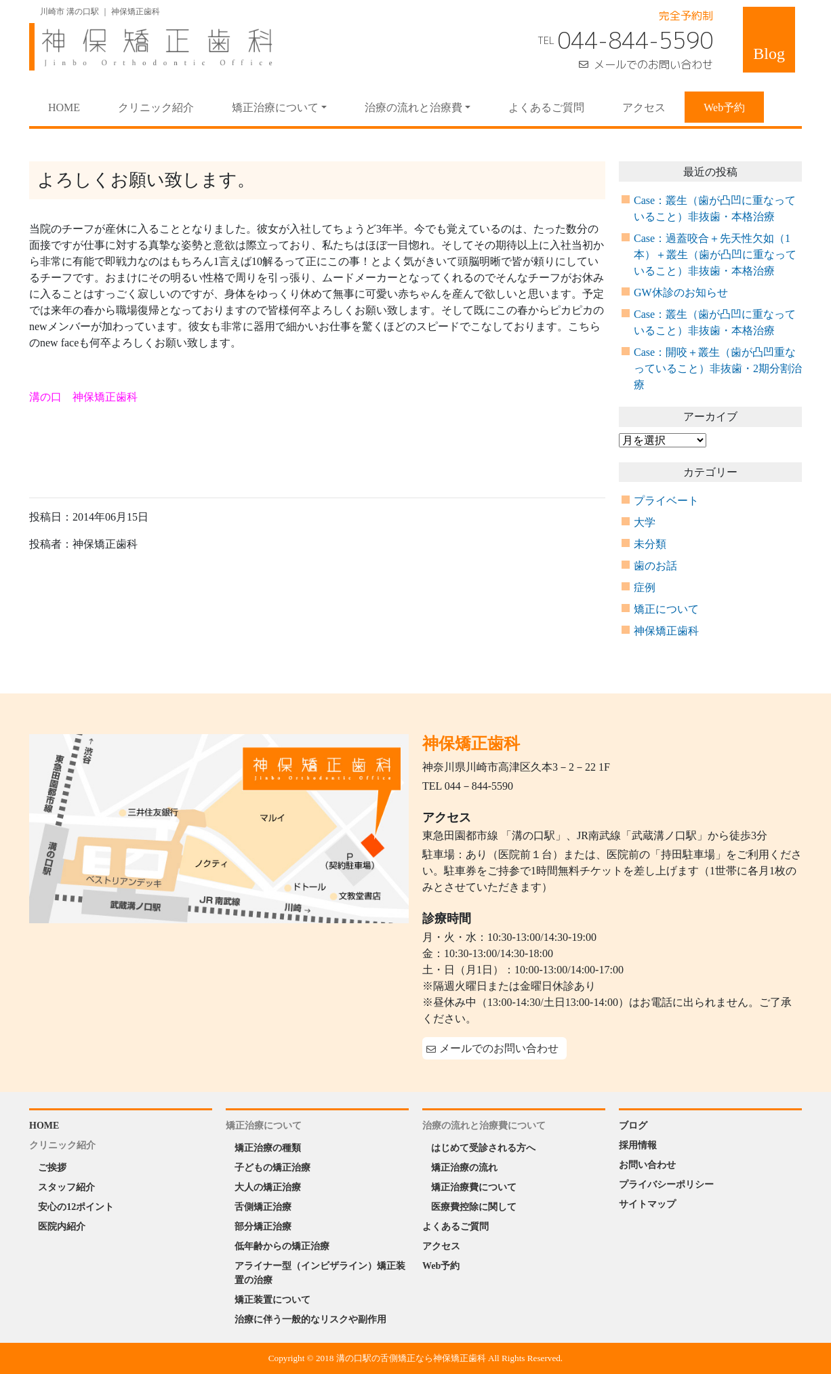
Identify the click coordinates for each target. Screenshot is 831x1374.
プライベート (666, 500)
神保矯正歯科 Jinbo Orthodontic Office (151, 46)
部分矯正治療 (263, 1226)
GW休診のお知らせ (681, 292)
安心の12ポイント (76, 1207)
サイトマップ (647, 1204)
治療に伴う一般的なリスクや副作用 (310, 1319)
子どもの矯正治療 (272, 1168)
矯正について (666, 609)
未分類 (650, 544)
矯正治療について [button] (275, 107)
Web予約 (724, 107)
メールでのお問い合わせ (653, 64)
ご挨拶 (52, 1168)
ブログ (633, 1125)
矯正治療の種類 (268, 1148)
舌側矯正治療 (263, 1207)
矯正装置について (272, 1300)
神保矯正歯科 (666, 631)
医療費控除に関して (473, 1207)
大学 (644, 522)
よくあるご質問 (546, 107)
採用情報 (638, 1145)
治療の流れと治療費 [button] (413, 107)
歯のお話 (655, 565)
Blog (769, 53)
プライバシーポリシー (666, 1184)
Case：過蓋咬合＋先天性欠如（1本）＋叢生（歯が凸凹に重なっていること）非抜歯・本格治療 (715, 255)
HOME (73, 106)
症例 (644, 587)
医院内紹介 (61, 1226)
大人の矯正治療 (268, 1187)
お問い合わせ (647, 1165)
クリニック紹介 (156, 107)
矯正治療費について (473, 1187)
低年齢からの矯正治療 (282, 1246)
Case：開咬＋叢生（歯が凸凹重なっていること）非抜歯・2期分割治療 (718, 368)
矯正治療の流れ (464, 1168)
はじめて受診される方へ (483, 1148)
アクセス (644, 107)
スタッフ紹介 (66, 1187)
